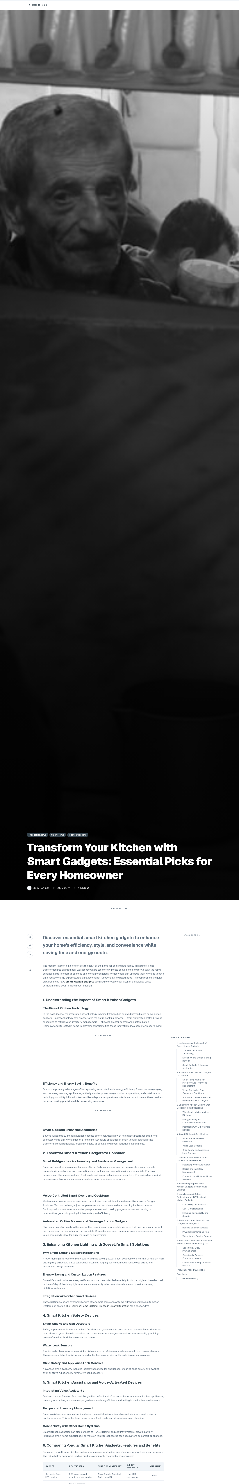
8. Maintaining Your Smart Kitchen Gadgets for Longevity (193, 1222)
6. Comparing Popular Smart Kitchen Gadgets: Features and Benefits (192, 1186)
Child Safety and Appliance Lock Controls (195, 1151)
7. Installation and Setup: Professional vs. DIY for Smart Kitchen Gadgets (191, 1197)
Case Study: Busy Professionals (191, 1249)
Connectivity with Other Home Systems (197, 1178)
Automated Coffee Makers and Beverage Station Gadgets (197, 1099)
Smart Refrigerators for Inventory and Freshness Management (194, 1082)
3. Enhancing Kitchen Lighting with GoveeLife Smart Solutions (193, 1106)
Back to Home (38, 5)
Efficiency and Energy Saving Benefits (196, 1059)
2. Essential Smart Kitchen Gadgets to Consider (194, 1074)
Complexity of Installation (194, 1204)
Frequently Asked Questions (191, 1269)
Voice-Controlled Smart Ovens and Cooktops (193, 1092)
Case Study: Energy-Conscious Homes (192, 1257)
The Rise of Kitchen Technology (192, 1052)
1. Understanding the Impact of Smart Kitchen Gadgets (192, 1044)
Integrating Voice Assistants (196, 1164)
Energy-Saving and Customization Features (194, 1121)
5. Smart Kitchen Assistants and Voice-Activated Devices (192, 1159)
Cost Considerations (192, 1208)
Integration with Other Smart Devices (196, 1128)
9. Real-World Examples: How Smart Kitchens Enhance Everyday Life (194, 1242)
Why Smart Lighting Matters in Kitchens (196, 1114)
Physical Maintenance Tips (195, 1232)
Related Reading (190, 1278)
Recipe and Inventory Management (192, 1170)
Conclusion (182, 1274)
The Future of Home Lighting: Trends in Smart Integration (97, 1306)
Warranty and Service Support (197, 1236)
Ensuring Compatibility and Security (195, 1214)
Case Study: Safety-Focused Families (196, 1264)
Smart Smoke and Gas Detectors (193, 1140)
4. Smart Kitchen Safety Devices (193, 1134)
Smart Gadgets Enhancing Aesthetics (195, 1066)
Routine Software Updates (195, 1227)
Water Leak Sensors (192, 1145)
